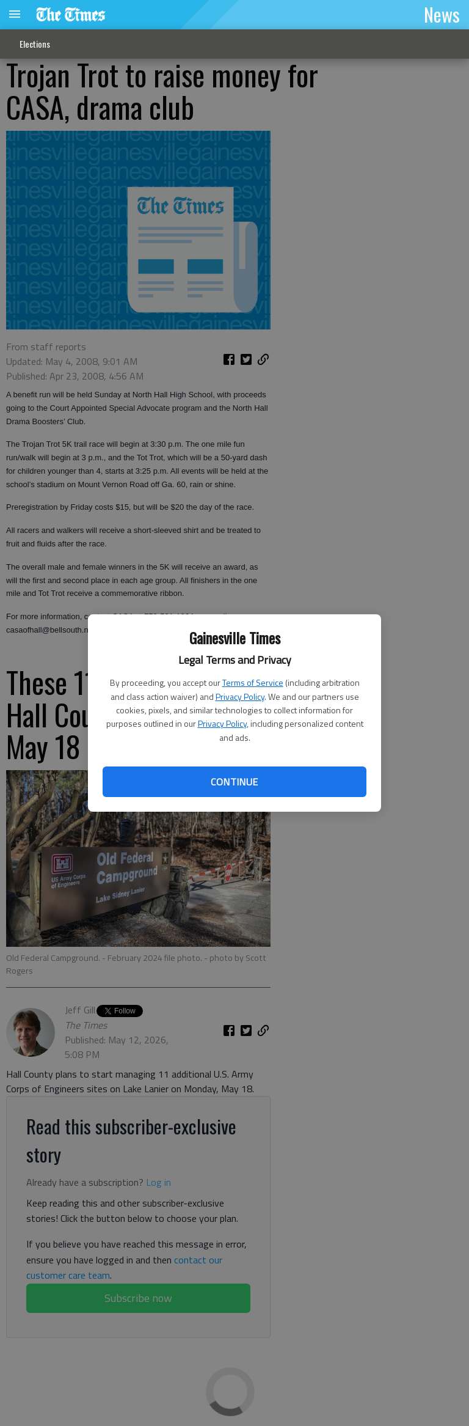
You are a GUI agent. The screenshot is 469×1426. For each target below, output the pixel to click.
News (442, 14)
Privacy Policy (240, 696)
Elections (35, 43)
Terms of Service (252, 682)
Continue (234, 781)
